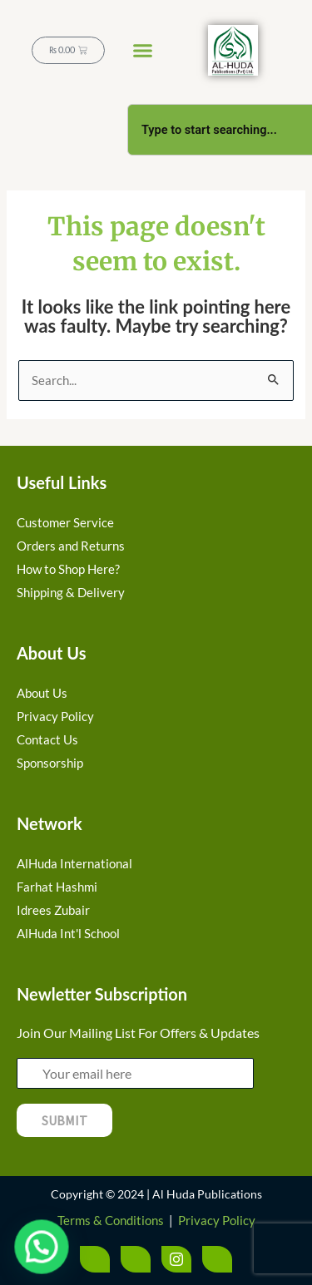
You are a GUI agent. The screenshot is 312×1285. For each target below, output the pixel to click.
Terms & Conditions (110, 1220)
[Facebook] (95, 1259)
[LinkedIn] (217, 1259)
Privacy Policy (216, 1220)
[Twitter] (136, 1259)
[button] (143, 51)
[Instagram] (176, 1259)
